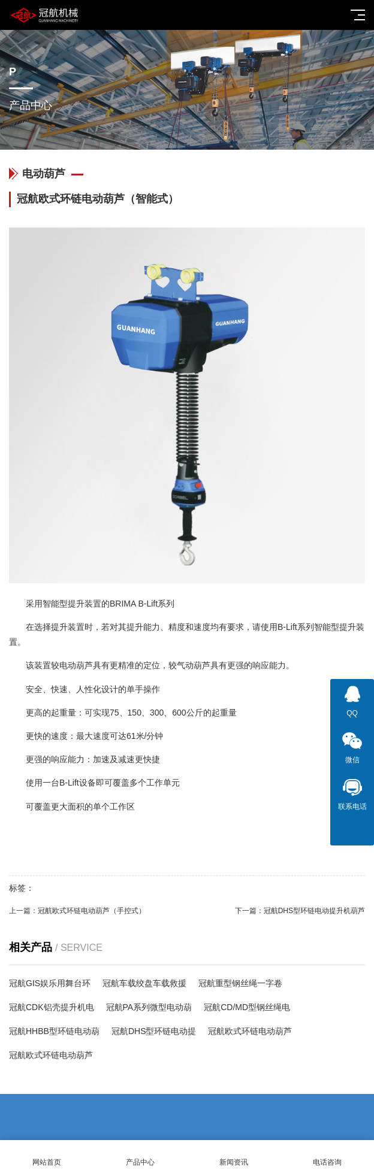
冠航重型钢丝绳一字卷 (240, 983)
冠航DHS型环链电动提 (154, 1031)
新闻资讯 (233, 1155)
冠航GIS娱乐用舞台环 (50, 983)
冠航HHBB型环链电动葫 (54, 1031)
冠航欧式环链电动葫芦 (250, 1031)
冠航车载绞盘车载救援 (144, 983)
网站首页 (47, 1155)
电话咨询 (327, 1155)
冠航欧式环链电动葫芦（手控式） (92, 911)
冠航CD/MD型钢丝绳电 (247, 1007)
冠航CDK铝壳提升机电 (51, 1007)
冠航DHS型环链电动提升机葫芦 (314, 911)
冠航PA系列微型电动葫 (149, 1007)
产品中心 (140, 1155)
